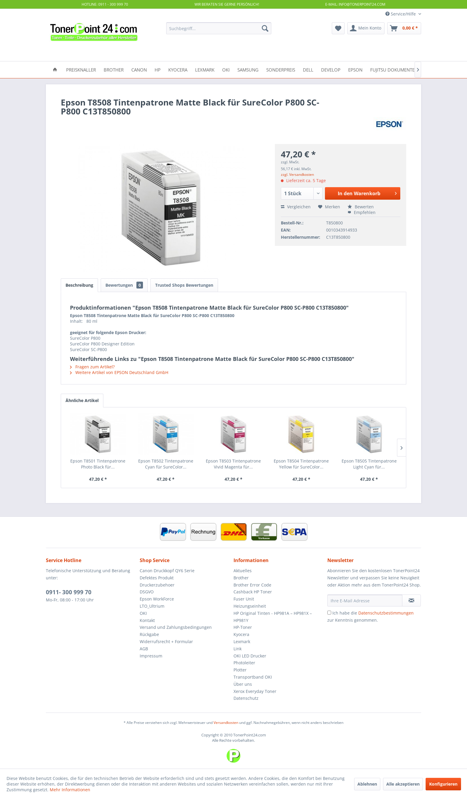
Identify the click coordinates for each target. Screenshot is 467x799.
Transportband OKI (253, 677)
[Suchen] (265, 28)
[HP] (157, 69)
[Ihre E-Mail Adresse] (364, 600)
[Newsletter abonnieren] (411, 600)
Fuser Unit (244, 599)
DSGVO (147, 592)
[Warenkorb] (404, 28)
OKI (143, 613)
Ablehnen (367, 784)
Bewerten (361, 207)
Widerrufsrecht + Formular (166, 641)
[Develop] (330, 69)
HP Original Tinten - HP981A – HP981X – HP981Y (273, 616)
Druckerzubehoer (157, 585)
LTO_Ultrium (152, 606)
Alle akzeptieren (403, 784)
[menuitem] (218, 28)
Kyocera (241, 634)
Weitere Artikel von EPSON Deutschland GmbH (119, 372)
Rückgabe (149, 634)
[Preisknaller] (81, 69)
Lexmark (242, 641)
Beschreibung (79, 285)
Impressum (151, 656)
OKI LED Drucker (250, 656)
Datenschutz (246, 698)
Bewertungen (124, 285)
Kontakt (147, 620)
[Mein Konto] (366, 28)
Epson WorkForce (157, 599)
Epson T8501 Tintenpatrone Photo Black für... (97, 464)
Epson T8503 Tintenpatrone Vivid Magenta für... (233, 464)
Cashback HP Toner (253, 592)
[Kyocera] (177, 69)
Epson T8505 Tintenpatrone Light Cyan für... (369, 464)
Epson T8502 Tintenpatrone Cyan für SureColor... (165, 464)
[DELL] (308, 69)
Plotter (240, 670)
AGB (144, 648)
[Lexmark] (204, 69)
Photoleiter (244, 662)
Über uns (243, 684)
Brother (241, 578)
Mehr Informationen (70, 789)
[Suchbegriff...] (218, 28)
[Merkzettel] (338, 28)
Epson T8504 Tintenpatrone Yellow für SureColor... (301, 464)
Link (238, 648)
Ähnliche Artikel (82, 400)
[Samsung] (248, 69)
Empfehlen (362, 212)
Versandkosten (226, 722)
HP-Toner (243, 627)
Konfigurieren (443, 784)
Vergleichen (296, 207)
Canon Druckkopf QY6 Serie (167, 570)
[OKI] (226, 69)
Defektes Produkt (157, 578)
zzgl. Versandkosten (297, 174)
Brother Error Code (252, 585)
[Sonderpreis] (280, 69)
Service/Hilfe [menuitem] (401, 14)
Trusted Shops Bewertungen (184, 285)
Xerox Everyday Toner (255, 691)
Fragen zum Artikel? (92, 367)
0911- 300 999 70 (68, 592)
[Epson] (355, 69)
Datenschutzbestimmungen (386, 613)
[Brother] (113, 69)
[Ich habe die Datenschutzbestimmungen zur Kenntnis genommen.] (329, 613)
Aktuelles (243, 570)
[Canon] (139, 69)
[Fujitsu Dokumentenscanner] (403, 69)
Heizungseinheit (250, 606)
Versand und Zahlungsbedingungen (176, 627)
